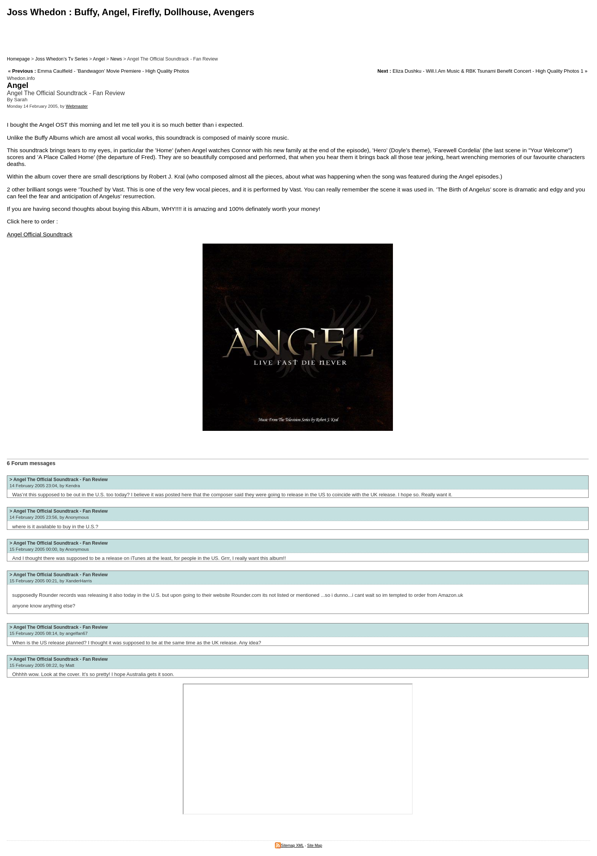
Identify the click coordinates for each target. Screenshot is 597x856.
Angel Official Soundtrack (39, 234)
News (116, 59)
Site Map (314, 845)
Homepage (18, 59)
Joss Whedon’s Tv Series (61, 59)
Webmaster (77, 106)
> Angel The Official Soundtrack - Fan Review (59, 479)
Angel (99, 59)
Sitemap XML (289, 845)
